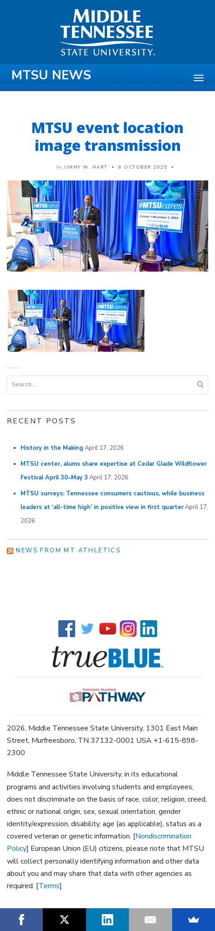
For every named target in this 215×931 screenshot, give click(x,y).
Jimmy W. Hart (86, 167)
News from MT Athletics (68, 550)
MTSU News (51, 75)
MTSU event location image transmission (107, 136)
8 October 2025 (142, 167)
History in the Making (51, 448)
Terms (49, 886)
